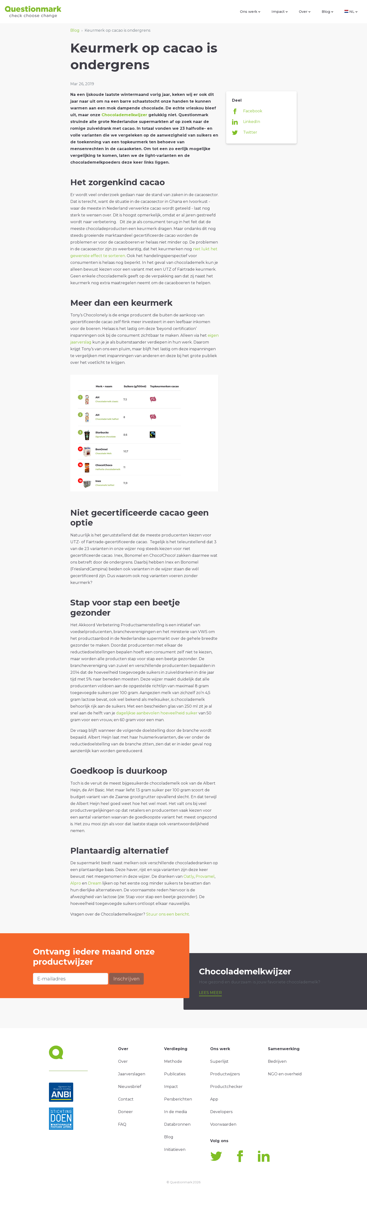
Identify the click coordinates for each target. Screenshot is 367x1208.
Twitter (244, 133)
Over (305, 11)
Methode (173, 1061)
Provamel (205, 876)
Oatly (189, 876)
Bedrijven (277, 1061)
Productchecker (226, 1086)
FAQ (122, 1124)
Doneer (125, 1111)
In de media (175, 1111)
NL (351, 11)
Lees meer (210, 992)
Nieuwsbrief (129, 1086)
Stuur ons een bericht (167, 914)
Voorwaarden (223, 1124)
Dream (94, 883)
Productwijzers (225, 1074)
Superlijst (219, 1061)
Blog (327, 11)
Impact (279, 11)
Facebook (247, 111)
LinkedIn (246, 122)
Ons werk (250, 11)
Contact (126, 1099)
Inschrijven (126, 979)
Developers (221, 1111)
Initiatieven (174, 1149)
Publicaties (174, 1074)
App (214, 1099)
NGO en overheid (285, 1074)
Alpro (75, 883)
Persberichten (178, 1099)
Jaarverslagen (131, 1074)
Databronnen (177, 1124)
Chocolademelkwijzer (124, 115)
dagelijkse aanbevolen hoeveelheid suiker (157, 713)
